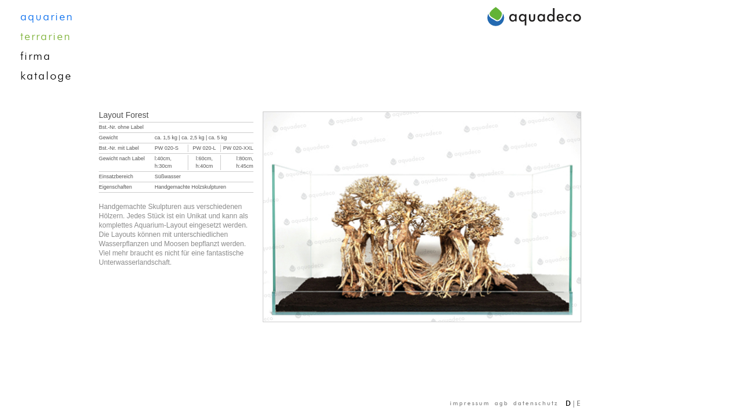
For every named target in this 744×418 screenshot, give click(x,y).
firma (35, 56)
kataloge (46, 76)
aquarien (46, 17)
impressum (470, 403)
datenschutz (536, 403)
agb (502, 403)
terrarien (45, 36)
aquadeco (534, 16)
